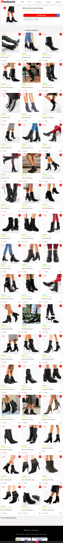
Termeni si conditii (20, 534)
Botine (22, 2)
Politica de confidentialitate (31, 534)
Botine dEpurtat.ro (15, 522)
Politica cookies (42, 534)
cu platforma (58, 2)
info (19, 60)
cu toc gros (48, 2)
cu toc (29, 2)
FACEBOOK (27, 530)
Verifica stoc (48, 15)
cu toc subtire (38, 2)
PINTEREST (35, 530)
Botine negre (5, 522)
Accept (36, 542)
